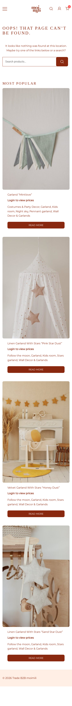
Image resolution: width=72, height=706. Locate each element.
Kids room (49, 355)
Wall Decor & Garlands (33, 360)
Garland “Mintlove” (19, 194)
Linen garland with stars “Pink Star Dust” (34, 343)
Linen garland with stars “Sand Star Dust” (35, 631)
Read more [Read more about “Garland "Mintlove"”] (36, 225)
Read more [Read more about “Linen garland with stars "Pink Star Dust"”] (36, 369)
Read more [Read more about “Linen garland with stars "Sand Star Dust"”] (36, 658)
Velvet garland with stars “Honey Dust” (33, 487)
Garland (46, 206)
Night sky (22, 211)
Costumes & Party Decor (23, 206)
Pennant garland (40, 211)
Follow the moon (18, 355)
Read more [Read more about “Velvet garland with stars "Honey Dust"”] (36, 513)
